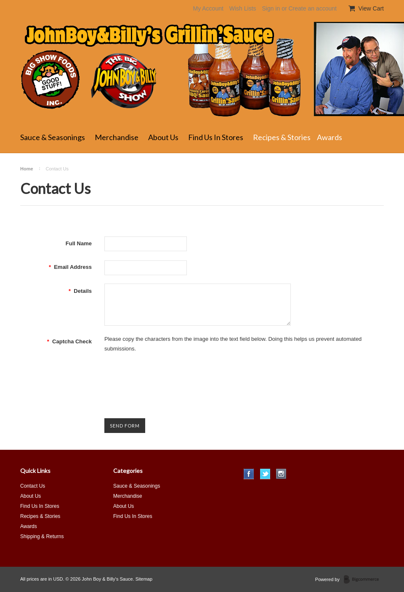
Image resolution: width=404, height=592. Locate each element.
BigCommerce (364, 579)
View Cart (370, 8)
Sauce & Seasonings (52, 137)
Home (26, 168)
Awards (329, 137)
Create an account (312, 8)
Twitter (265, 474)
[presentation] (168, 378)
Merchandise (116, 137)
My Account (208, 8)
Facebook (249, 474)
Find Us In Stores (215, 137)
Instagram (281, 474)
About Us (163, 137)
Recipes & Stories (282, 137)
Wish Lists (242, 8)
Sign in (271, 8)
